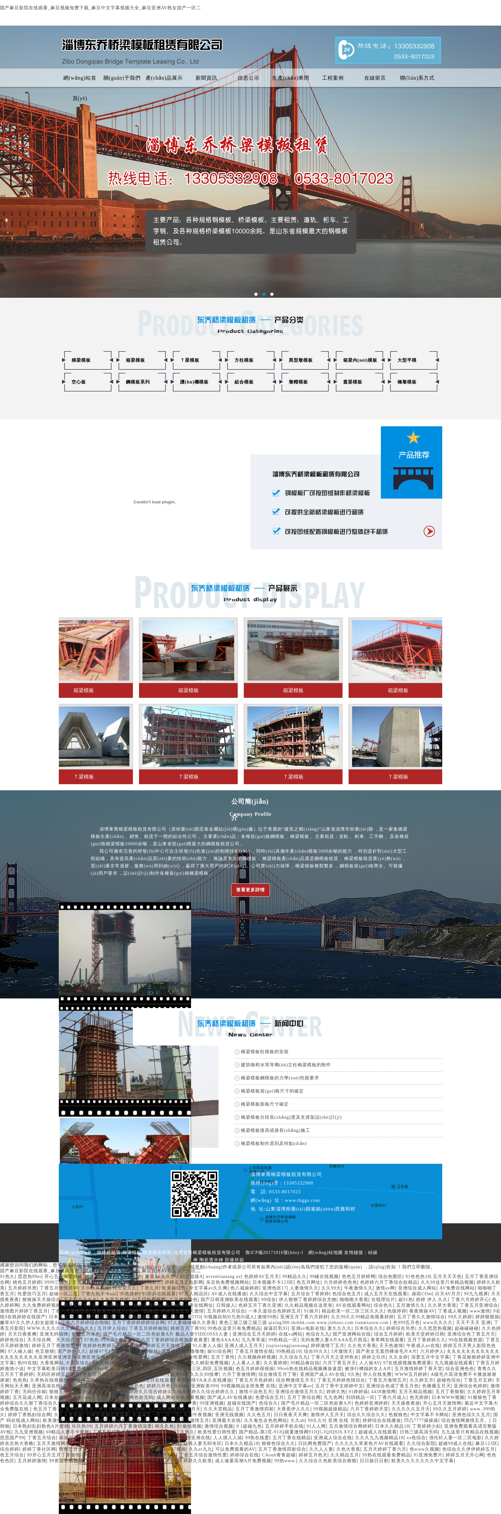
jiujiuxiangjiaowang (287, 1345)
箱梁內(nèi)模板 (360, 360)
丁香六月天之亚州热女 (335, 1357)
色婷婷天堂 (164, 1455)
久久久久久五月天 (411, 1409)
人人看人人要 (246, 1362)
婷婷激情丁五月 (327, 1345)
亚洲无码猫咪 (54, 1334)
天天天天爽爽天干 (89, 1420)
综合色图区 (390, 1276)
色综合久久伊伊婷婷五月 (468, 1449)
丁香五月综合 (41, 1437)
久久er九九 (200, 1449)
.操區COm (421, 1293)
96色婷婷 (129, 1293)
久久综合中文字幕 (269, 1293)
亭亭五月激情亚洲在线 (186, 1437)
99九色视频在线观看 (139, 1316)
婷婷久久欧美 (197, 1460)
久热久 (187, 1432)
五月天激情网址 (53, 1443)
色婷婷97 (128, 1339)
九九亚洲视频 (28, 1432)
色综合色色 (125, 1437)
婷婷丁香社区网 (39, 1449)
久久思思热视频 (435, 1328)
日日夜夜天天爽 (290, 1414)
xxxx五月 (161, 1357)
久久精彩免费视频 (209, 1362)
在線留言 (375, 78)
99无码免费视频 (149, 1299)
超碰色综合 (449, 1380)
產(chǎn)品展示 (164, 78)
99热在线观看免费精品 (386, 1455)
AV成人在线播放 (228, 1293)
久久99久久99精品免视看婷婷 (362, 1316)
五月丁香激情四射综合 (282, 1449)
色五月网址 (308, 1282)
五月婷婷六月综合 (226, 1311)
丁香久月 (149, 1288)
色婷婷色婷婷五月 (102, 1345)
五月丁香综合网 (304, 1397)
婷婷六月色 (159, 1386)
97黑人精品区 (193, 1293)
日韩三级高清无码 (419, 1432)
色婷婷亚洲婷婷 (371, 1403)
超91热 (405, 1299)
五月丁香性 (223, 1357)
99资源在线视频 (66, 1460)
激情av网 (385, 1288)
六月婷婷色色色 (340, 1282)
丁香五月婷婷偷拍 (148, 1328)
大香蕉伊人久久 (293, 1409)
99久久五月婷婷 (450, 1409)
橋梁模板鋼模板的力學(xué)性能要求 (280, 1078)
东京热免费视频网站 (227, 1282)
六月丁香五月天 (339, 1362)
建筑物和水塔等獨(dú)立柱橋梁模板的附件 (286, 1064)
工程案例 (333, 78)
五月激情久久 (410, 1305)
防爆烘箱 (234, 1260)
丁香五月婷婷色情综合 (341, 1380)
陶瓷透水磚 (211, 1260)
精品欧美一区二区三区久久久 (353, 1311)
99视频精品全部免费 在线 (248, 1386)
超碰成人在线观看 (377, 1432)
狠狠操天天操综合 (41, 1299)
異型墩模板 (301, 360)
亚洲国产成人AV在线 (322, 1374)
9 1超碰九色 (249, 1426)
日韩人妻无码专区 (202, 1443)
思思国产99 (12, 1437)
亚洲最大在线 (226, 1420)
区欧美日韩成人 (109, 1311)
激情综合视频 (218, 1426)
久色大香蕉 (348, 1449)
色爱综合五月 (269, 1397)
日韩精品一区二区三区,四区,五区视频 (193, 1368)
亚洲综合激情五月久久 (299, 1391)
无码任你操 (34, 1391)
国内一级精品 (143, 1311)
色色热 (20, 1380)
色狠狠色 (398, 1414)
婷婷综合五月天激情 (182, 1311)
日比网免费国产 (315, 1443)
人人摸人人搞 (227, 1437)
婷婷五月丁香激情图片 (56, 1345)
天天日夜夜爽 (22, 1334)
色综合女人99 (127, 1276)
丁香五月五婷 (478, 1380)
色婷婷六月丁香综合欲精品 (389, 1282)
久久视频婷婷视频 (257, 1357)
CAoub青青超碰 (279, 1455)
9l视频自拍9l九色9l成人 (229, 1316)
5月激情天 (342, 1351)
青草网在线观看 (387, 1339)
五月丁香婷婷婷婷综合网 (138, 1322)
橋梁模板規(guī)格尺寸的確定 (272, 1091)
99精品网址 (136, 1443)
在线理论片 (383, 1299)
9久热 (354, 1374)
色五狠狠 (44, 1351)
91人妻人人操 (207, 1345)
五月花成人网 (27, 1397)
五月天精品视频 (415, 1391)
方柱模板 (244, 360)
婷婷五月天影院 (100, 1455)
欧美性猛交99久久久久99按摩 (187, 1374)
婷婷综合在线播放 (382, 1420)
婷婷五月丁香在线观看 (91, 1380)
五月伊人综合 (111, 1328)
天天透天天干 (86, 1282)
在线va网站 (291, 1334)
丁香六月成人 (392, 1397)
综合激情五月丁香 (277, 1374)
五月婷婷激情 (32, 1460)
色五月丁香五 (47, 1409)
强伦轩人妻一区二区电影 (455, 1437)
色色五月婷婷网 (358, 1276)
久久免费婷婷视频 (41, 1305)
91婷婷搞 (358, 1391)
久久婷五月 (422, 1380)
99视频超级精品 (330, 1409)
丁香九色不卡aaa (99, 1293)
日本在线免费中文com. (68, 1397)
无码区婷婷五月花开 (58, 1374)
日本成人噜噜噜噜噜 (182, 1351)
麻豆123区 (486, 1443)
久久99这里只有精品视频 (447, 1282)
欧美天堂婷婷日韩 (425, 1334)
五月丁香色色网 (133, 1368)
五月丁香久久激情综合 (421, 1316)
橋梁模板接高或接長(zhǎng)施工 (275, 1130)
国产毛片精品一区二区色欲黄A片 (316, 1403)
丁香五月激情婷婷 (59, 1288)
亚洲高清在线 (46, 1386)
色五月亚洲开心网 (136, 1362)
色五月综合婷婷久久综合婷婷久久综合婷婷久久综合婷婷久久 (170, 1391)
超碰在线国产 (241, 1403)
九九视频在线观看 (454, 1362)
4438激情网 (383, 1391)
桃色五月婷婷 (27, 1282)
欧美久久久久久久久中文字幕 (422, 1460)
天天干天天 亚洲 (473, 1322)
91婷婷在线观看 (159, 1293)
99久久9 (316, 1420)
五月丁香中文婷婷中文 (339, 1386)
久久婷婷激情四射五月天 (174, 1409)
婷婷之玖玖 (374, 1357)
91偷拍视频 (189, 1426)
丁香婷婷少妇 (426, 1426)
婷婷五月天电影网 (184, 1282)
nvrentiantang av (223, 1276)
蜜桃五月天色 (86, 1334)
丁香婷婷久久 (115, 1305)
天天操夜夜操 (405, 1403)
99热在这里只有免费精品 (234, 1328)
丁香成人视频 (452, 1311)
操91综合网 (219, 1351)
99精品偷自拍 (305, 1362)
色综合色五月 (346, 1293)
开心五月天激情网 (442, 1403)
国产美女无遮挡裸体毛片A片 (386, 1351)
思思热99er (30, 1276)
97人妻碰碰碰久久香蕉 (192, 1322)
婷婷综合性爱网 (191, 1357)
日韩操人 (225, 1305)
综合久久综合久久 (366, 1414)
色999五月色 (406, 1322)
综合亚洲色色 (459, 1368)
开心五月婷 (144, 1449)
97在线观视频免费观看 (407, 1362)
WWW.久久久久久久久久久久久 (61, 1328)
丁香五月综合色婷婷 (114, 1432)
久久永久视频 (95, 1288)
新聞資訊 (206, 78)
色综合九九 (318, 1334)
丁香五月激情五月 (387, 1380)
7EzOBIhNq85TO (182, 1316)
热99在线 (27, 1362)
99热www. (285, 1460)
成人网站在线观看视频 (180, 1397)
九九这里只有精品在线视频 (470, 1432)
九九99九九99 (134, 1455)
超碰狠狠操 (146, 1351)
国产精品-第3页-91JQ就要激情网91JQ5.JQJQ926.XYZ (297, 1432)
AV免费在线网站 (456, 1288)
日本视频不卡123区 (273, 1282)
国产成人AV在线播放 (229, 1397)
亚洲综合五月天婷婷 (254, 1334)
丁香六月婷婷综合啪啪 (85, 1322)
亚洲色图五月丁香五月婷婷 (94, 1409)
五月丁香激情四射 (254, 1409)
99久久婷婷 (460, 1316)
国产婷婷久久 (72, 1351)
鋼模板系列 (138, 382)
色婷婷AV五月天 (261, 1276)
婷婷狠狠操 (487, 1316)
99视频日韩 (117, 1449)
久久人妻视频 (68, 1414)
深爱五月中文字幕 (430, 1357)
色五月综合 (12, 1455)
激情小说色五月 (256, 1391)
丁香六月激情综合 (70, 1311)
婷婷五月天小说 (80, 1305)
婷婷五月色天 (313, 1455)
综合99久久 (316, 1351)
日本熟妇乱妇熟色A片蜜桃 (41, 1426)
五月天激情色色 (127, 1386)
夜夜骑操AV (422, 1311)
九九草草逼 (254, 1339)
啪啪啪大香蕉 (354, 1299)
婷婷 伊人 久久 (432, 1299)
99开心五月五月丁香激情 (53, 1455)
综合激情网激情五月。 (465, 1420)
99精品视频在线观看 (107, 1414)
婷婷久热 (336, 1391)
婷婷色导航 (136, 1357)
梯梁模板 (81, 360)
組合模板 (244, 382)
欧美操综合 (174, 1288)
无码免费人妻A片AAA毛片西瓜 (334, 1339)
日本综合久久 (369, 1328)
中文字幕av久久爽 (208, 1288)
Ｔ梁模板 (189, 360)
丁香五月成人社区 (158, 1432)
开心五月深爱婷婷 (63, 1276)
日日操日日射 (374, 1460)
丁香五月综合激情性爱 (203, 1455)
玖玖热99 (81, 1426)
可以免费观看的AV (235, 1449)
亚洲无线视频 (229, 1414)
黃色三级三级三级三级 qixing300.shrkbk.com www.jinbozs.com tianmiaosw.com (304, 1322)
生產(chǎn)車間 (291, 78)
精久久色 (164, 1426)
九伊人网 (149, 1437)
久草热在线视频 (47, 1380)
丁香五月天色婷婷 (254, 1380)
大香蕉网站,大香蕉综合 (64, 1362)
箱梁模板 (135, 360)
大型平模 (407, 360)
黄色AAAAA (225, 1339)
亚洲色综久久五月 (471, 1414)
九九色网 (333, 1397)
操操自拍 (68, 1437)
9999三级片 (56, 1282)
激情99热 (267, 1316)
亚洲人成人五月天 (244, 1345)
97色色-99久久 (100, 1339)
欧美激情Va (55, 1420)
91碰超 (125, 1380)
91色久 (7, 1276)
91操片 (311, 1311)
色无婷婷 (419, 1397)
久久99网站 (116, 1403)
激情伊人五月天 (327, 1414)
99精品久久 (294, 1276)
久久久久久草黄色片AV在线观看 (369, 1443)
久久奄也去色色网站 (265, 1420)
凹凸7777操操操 (421, 1420)
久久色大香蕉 (362, 1345)
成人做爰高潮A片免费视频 (243, 1460)
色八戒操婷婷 (244, 1288)
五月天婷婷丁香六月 (384, 1449)
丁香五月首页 (132, 1460)
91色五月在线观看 (154, 1380)
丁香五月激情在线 (254, 1351)
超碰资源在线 (126, 1420)
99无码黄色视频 (148, 1403)
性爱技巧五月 (32, 1293)
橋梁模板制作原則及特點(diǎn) (274, 1143)
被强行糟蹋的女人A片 (368, 1368)
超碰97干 (99, 1351)
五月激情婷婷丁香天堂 (419, 1368)
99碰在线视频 (324, 1276)
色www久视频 (424, 1449)
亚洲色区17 (274, 1288)
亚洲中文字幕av (295, 1386)
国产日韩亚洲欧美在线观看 (229, 1299)
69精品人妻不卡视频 (67, 1432)
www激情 (480, 1311)
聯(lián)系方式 (417, 78)
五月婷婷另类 (22, 1288)
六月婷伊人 (432, 1351)
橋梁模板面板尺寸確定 (265, 1104)
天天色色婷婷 (165, 1443)
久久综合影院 (421, 1443)
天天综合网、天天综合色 (54, 1339)
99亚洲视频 (212, 1403)
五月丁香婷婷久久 (426, 1339)
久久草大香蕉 (442, 1305)
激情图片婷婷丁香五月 (24, 1311)
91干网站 (113, 1282)
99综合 (268, 1299)
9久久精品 (103, 1362)
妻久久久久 (339, 1328)
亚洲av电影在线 (308, 1328)
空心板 (79, 382)
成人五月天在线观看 (385, 1293)
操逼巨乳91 (276, 1328)
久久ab (297, 1420)
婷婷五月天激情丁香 (167, 1345)
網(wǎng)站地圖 (325, 1252)
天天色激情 (391, 1345)
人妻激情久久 (304, 1288)
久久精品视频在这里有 (309, 1305)
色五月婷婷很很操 (255, 1368)
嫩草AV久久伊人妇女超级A (174, 1276)
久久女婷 (398, 1357)
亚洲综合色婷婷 (470, 1386)
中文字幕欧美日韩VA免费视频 (59, 1368)
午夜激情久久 (358, 1288)
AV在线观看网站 (353, 1305)
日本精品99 (61, 1316)
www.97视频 (172, 1449)
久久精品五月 (344, 1455)
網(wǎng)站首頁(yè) (79, 81)
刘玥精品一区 (360, 1397)
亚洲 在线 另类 (344, 1420)
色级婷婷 (396, 1311)
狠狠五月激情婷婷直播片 (75, 1391)
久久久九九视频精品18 (379, 1437)
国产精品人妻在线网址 (189, 1305)
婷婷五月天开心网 (465, 1455)
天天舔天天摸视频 (95, 1316)
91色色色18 (417, 1276)
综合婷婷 (9, 1449)
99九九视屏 (476, 1293)
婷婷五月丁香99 (187, 1328)
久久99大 (331, 1288)
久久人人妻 (321, 1449)
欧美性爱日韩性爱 (217, 1432)
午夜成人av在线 (423, 1345)
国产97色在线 (100, 1460)
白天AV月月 (448, 1293)
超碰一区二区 (63, 1293)
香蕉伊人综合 (172, 1362)
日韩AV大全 (88, 1403)
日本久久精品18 (392, 1426)
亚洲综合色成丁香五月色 (392, 1386)
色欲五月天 (95, 1374)
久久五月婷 (98, 1276)
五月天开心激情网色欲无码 (124, 1397)
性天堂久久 (125, 1288)
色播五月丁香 (182, 1403)
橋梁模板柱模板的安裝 (265, 1051)
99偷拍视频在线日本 (85, 1386)
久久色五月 (259, 1414)
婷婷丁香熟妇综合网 (29, 1414)
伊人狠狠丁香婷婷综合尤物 (307, 1299)
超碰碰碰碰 (467, 1328)
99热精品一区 (282, 1339)
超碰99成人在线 (455, 1443)
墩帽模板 (298, 382)
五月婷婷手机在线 (284, 1426)
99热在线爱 (257, 1437)
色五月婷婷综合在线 (131, 1374)
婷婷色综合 (12, 1339)
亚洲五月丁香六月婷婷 (304, 1316)
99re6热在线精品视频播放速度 (309, 1368)
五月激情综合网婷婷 (350, 1426)
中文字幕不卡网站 (430, 1414)
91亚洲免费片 (428, 1455)
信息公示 (248, 78)
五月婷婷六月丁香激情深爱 (123, 1426)
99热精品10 (288, 1351)
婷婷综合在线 (244, 1455)
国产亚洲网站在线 (352, 1334)
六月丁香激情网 (239, 1374)
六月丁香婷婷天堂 (369, 1409)
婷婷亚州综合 (148, 1305)
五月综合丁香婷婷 (310, 1293)
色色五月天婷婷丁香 (80, 1449)
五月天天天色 (447, 1276)
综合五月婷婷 (388, 1334)
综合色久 (383, 1305)
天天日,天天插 (165, 1460)
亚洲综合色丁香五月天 (471, 1334)
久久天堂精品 (218, 1409)
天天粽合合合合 (80, 1299)
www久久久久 (438, 1322)
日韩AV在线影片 (144, 1282)
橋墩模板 (407, 382)
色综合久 (268, 1403)
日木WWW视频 (448, 1397)
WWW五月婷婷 (411, 1374)
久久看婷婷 (276, 1362)
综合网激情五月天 (295, 1380)
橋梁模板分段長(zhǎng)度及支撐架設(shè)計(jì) (291, 1117)
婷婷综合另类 (400, 1328)
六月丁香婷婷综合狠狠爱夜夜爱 (174, 1339)
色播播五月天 (436, 1386)
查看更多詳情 (250, 889)
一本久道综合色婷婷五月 (274, 1311)
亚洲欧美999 (204, 1386)
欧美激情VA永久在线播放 (204, 1380)
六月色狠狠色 (183, 1299)
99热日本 (121, 1351)
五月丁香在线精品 (292, 1437)
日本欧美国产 (95, 1437)
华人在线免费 (377, 1374)
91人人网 (316, 1426)
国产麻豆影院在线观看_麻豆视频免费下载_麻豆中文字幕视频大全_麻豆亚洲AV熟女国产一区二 (100, 7)
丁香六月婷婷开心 (470, 1299)
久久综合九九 (293, 1357)
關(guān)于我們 (122, 78)
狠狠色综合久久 (278, 1443)
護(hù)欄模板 (194, 382)
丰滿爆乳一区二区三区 (156, 1414)
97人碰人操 (20, 1351)
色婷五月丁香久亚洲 (259, 1305)
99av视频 (103, 1368)
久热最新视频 (114, 1299)
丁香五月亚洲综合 (479, 1305)
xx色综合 (416, 1437)
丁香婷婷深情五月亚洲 (97, 1443)
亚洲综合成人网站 (417, 1288)
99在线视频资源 (465, 1339)
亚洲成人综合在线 (333, 1437)
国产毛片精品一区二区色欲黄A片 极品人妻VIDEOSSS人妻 (166, 1334)
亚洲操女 (133, 1345)
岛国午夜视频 (197, 1414)
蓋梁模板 (352, 382)
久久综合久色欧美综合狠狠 (328, 1460)
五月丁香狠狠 (449, 1391)
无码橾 (181, 1386)
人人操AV (369, 1362)
